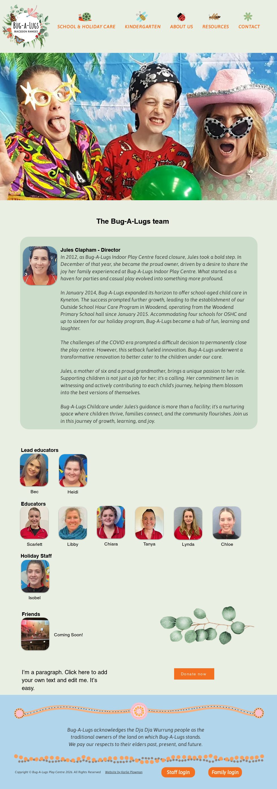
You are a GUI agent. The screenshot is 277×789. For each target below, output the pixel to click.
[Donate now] (194, 674)
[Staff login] (178, 772)
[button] (86, 26)
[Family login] (225, 772)
